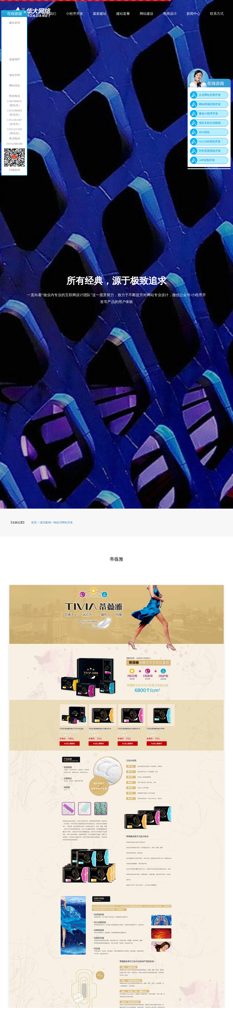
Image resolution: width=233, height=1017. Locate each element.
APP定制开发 (207, 160)
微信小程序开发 (208, 113)
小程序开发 (74, 15)
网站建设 (146, 15)
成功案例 (45, 522)
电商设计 (170, 15)
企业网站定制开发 (210, 94)
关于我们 (49, 15)
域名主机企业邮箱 (210, 122)
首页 (29, 15)
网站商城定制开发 (210, 104)
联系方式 (217, 15)
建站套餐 (123, 15)
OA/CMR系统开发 (209, 141)
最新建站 (99, 15)
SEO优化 (204, 132)
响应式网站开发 (63, 522)
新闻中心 (193, 15)
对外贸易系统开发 (210, 150)
